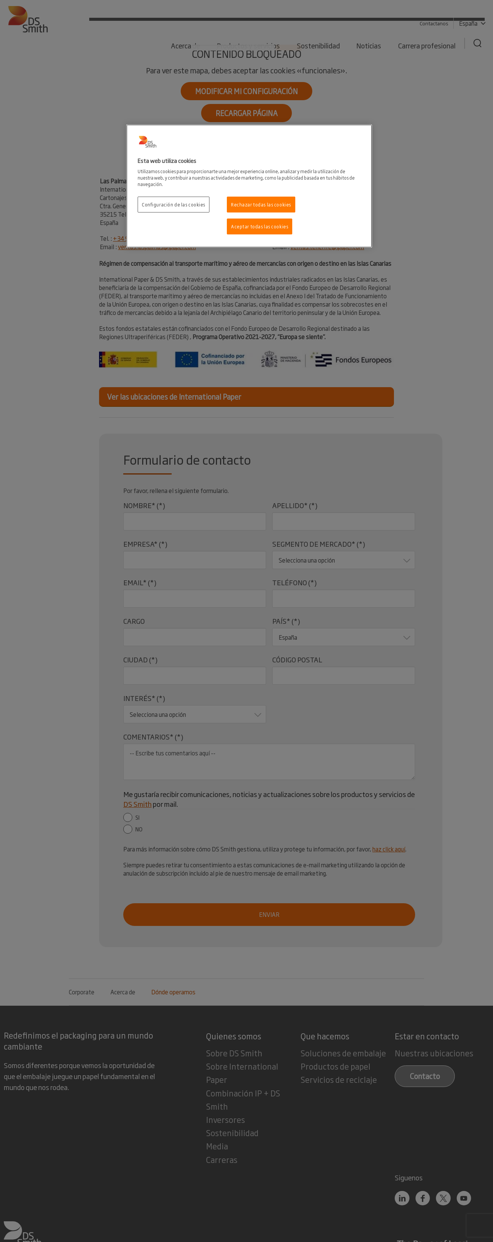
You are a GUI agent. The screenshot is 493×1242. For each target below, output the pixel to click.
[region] (249, 186)
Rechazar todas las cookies (261, 204)
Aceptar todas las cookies (259, 226)
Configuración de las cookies (173, 204)
